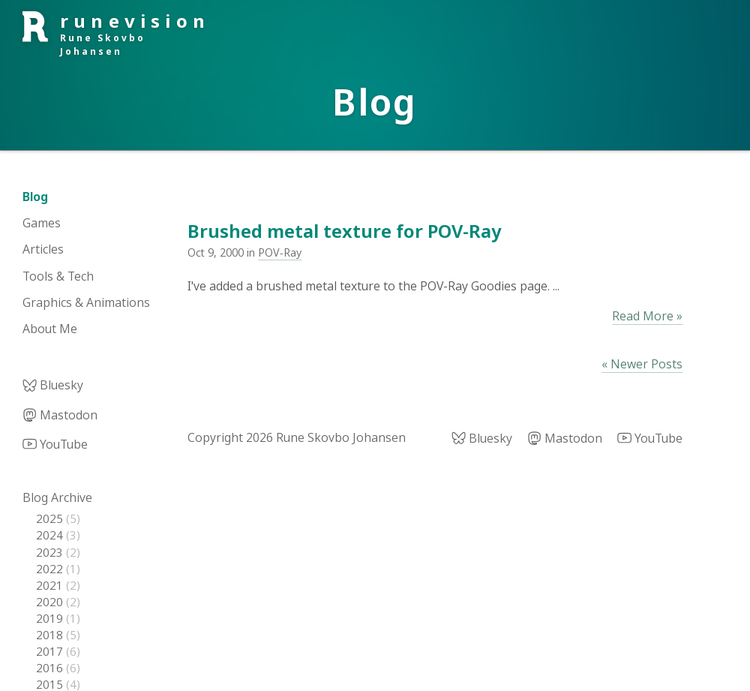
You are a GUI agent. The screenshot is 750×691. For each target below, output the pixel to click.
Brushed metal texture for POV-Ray (344, 230)
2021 (51, 585)
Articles (43, 249)
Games (41, 223)
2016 (51, 667)
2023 (51, 552)
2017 (51, 651)
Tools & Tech (58, 276)
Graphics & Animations (86, 302)
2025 (51, 518)
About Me (49, 328)
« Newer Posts (642, 364)
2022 (51, 568)
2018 (51, 634)
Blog (35, 196)
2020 (51, 601)
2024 (51, 534)
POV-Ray (280, 252)
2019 (51, 618)
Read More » (647, 316)
